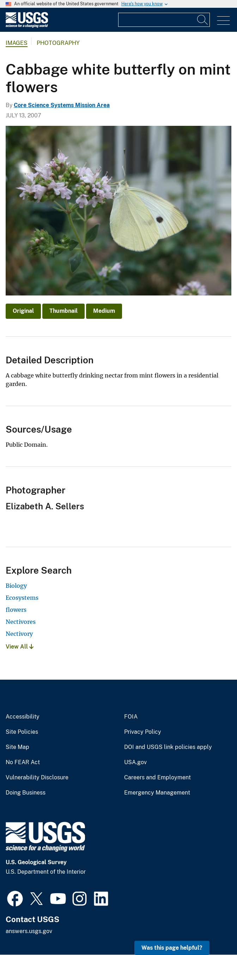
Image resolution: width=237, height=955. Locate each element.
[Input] (164, 20)
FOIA (131, 717)
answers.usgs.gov (29, 931)
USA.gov (135, 762)
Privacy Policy (142, 732)
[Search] (203, 20)
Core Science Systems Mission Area (62, 105)
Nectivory (19, 633)
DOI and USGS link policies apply (168, 747)
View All (20, 646)
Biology (16, 585)
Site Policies (22, 732)
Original (23, 310)
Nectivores (21, 621)
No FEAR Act (23, 762)
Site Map (17, 747)
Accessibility (23, 717)
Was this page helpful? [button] (171, 947)
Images (17, 43)
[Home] (27, 26)
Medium (104, 310)
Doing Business (25, 793)
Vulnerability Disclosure (37, 777)
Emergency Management (157, 793)
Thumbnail (63, 310)
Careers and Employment (157, 777)
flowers (16, 609)
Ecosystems (22, 597)
